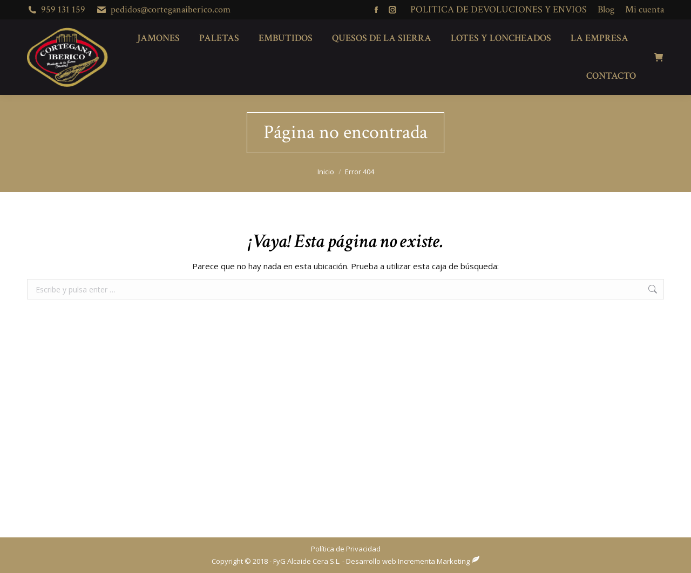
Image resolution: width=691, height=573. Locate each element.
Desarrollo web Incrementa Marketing (408, 561)
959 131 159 (63, 9)
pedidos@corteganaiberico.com (171, 9)
